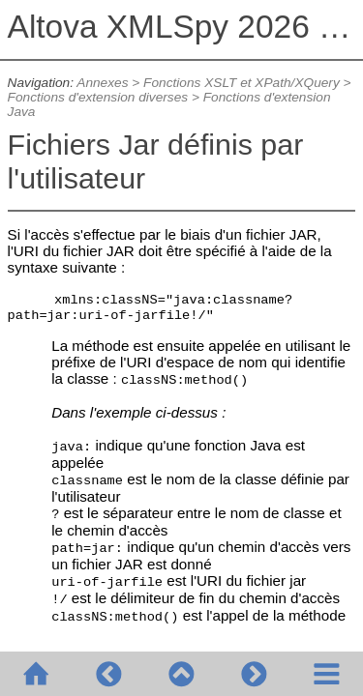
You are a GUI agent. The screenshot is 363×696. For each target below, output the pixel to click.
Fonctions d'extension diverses (98, 97)
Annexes (102, 82)
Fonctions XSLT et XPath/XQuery (241, 82)
